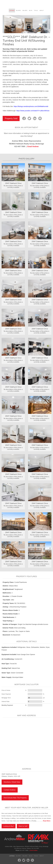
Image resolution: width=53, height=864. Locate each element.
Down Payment (6, 694)
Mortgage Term (6, 698)
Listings (11, 10)
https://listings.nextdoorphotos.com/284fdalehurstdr (31, 106)
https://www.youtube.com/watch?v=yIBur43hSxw (32, 111)
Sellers (24, 10)
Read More (46, 821)
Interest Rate (5, 701)
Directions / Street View (12, 782)
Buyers (18, 10)
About (41, 10)
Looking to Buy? (8, 826)
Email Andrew (33, 146)
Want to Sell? (23, 826)
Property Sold (11, 118)
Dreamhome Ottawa (11, 4)
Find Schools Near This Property (15, 798)
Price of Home (6, 690)
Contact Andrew (10, 790)
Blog (30, 10)
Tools (36, 10)
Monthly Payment (7, 705)
